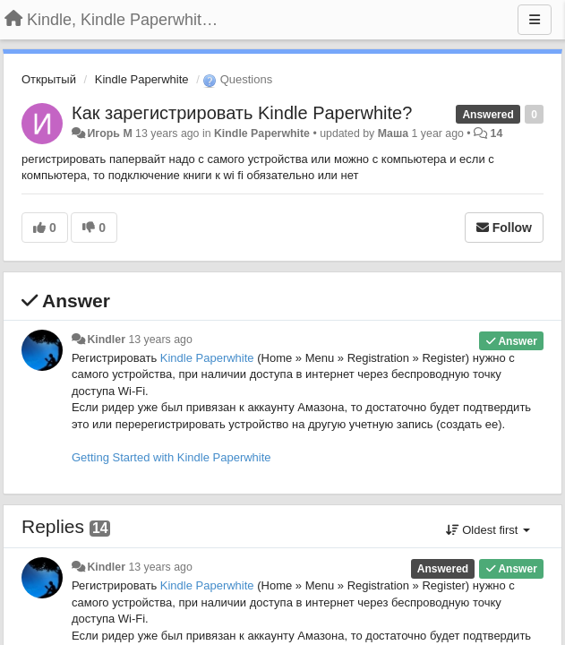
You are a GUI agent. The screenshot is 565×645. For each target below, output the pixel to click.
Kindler (106, 339)
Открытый (48, 79)
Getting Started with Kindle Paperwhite (171, 457)
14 (497, 133)
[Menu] (535, 19)
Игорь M (109, 133)
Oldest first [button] (488, 530)
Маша (393, 133)
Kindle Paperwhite (142, 79)
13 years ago (160, 339)
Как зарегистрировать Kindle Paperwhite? (242, 113)
